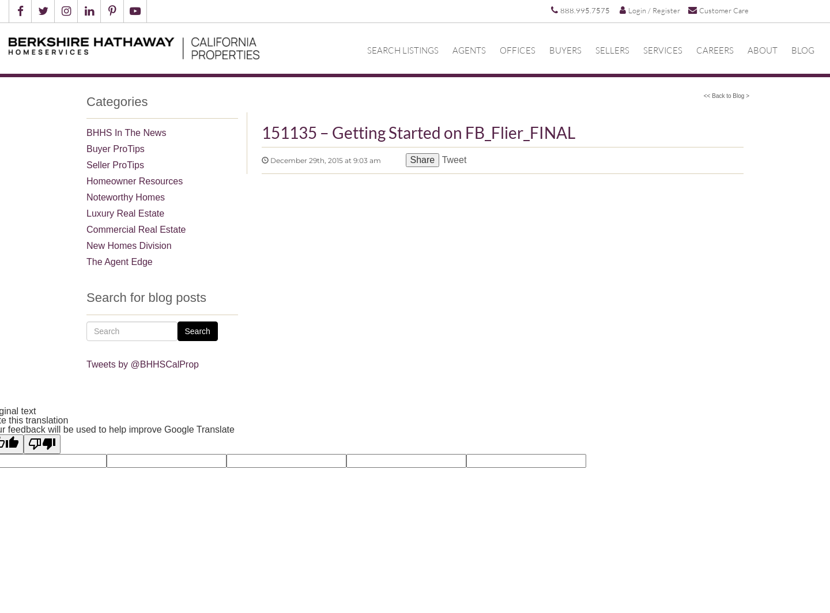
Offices (517, 50)
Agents (469, 50)
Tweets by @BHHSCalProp (142, 364)
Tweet (454, 160)
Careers (715, 50)
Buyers (565, 50)
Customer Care (718, 10)
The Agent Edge (119, 262)
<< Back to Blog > (726, 96)
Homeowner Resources (134, 181)
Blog (802, 50)
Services (662, 50)
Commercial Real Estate (136, 229)
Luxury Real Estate (125, 213)
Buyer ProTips (115, 149)
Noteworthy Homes (125, 197)
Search (197, 331)
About (763, 50)
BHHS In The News (126, 133)
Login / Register (650, 10)
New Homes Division (129, 246)
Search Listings (403, 50)
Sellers (612, 50)
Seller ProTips (115, 165)
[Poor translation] (42, 444)
